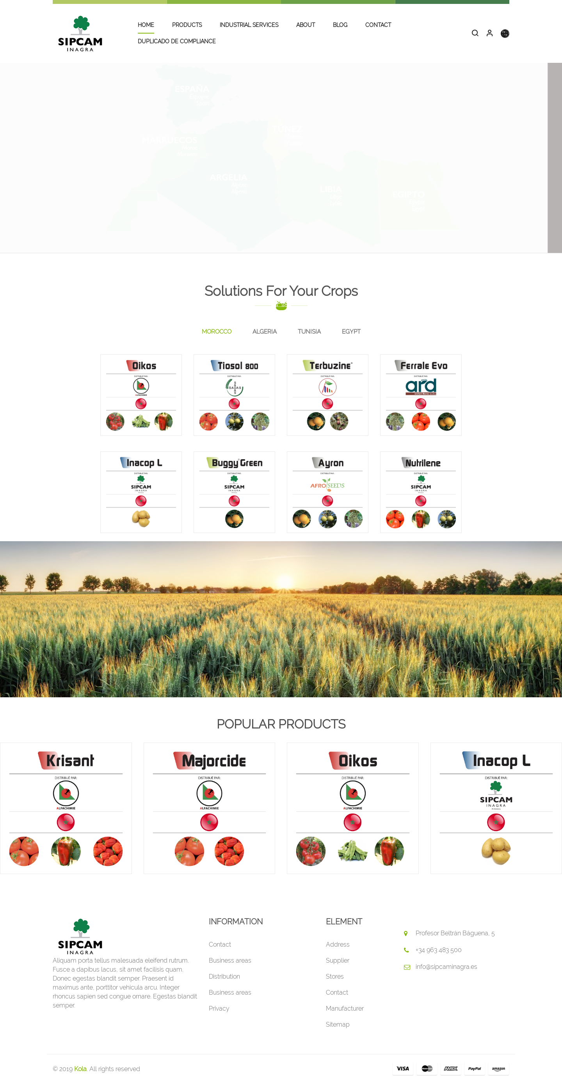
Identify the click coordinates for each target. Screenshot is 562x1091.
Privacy (219, 1016)
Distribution (224, 984)
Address (338, 952)
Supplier (337, 968)
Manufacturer (345, 1016)
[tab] (216, 339)
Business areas (230, 968)
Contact (220, 952)
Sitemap (338, 1032)
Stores (335, 984)
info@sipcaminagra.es (446, 974)
